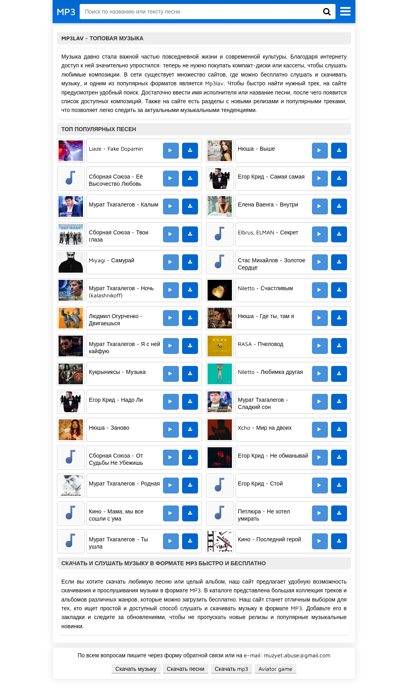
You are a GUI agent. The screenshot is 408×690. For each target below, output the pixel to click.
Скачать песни (185, 668)
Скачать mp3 (232, 668)
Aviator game (275, 668)
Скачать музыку (136, 668)
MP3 (66, 11)
